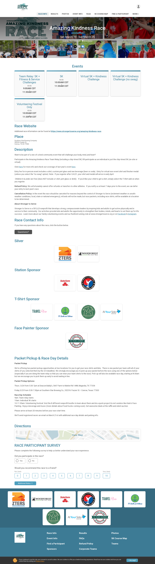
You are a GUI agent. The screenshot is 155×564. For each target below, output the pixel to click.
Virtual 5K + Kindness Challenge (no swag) (125, 78)
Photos (65, 14)
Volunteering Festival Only (29, 105)
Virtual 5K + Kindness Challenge (94, 78)
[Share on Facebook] (71, 46)
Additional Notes (25, 483)
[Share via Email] (79, 46)
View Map (77, 435)
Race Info (42, 14)
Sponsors (52, 549)
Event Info (78, 14)
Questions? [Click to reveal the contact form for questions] (23, 232)
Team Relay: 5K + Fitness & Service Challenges (29, 79)
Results (54, 14)
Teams (114, 543)
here (21, 167)
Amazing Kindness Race (77, 28)
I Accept (132, 560)
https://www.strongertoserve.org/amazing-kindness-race (76, 131)
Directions (88, 41)
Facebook (122, 214)
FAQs (88, 14)
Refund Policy (86, 543)
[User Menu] (138, 6)
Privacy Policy (40, 561)
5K (61, 76)
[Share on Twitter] (75, 46)
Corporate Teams (88, 549)
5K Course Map (101, 14)
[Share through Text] (82, 46)
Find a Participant (120, 14)
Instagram (132, 214)
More (135, 14)
